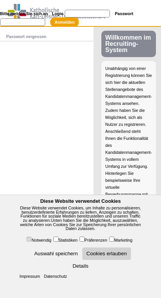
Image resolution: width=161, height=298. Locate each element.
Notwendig (41, 240)
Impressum (29, 276)
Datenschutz (55, 276)
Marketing (123, 240)
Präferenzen (96, 240)
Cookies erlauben (107, 253)
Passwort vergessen (26, 36)
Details (80, 266)
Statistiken (68, 240)
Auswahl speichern (56, 253)
